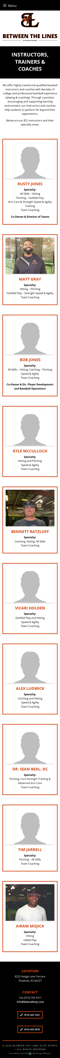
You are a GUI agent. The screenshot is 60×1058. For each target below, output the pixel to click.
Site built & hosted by (30, 1053)
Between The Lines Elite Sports (35, 1045)
